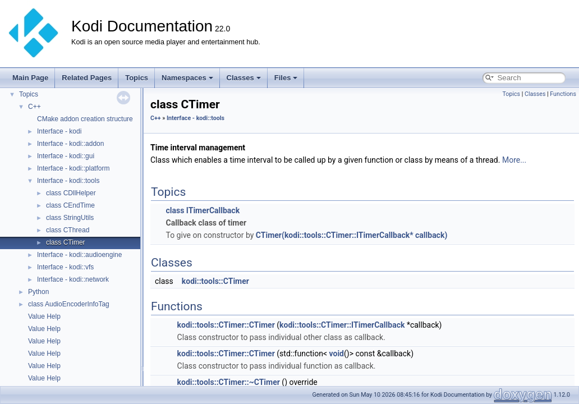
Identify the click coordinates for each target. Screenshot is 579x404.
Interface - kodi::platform (73, 168)
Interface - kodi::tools (68, 181)
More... (514, 159)
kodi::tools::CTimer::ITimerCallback (342, 324)
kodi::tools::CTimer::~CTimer (228, 382)
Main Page (30, 78)
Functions (563, 94)
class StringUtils (70, 218)
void (336, 353)
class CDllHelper (71, 193)
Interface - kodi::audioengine (79, 255)
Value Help (44, 316)
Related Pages (87, 78)
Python (38, 292)
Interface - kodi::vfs (65, 267)
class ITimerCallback (203, 210)
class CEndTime (70, 205)
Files (286, 78)
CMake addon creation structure (85, 119)
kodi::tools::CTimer (215, 281)
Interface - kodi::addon (70, 144)
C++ (34, 107)
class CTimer (65, 242)
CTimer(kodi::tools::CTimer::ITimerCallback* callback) (351, 235)
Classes (244, 78)
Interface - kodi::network (73, 279)
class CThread (67, 230)
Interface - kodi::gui (65, 156)
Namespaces (187, 78)
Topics (136, 78)
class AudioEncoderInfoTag (68, 304)
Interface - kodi (59, 131)
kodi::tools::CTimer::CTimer (226, 324)
